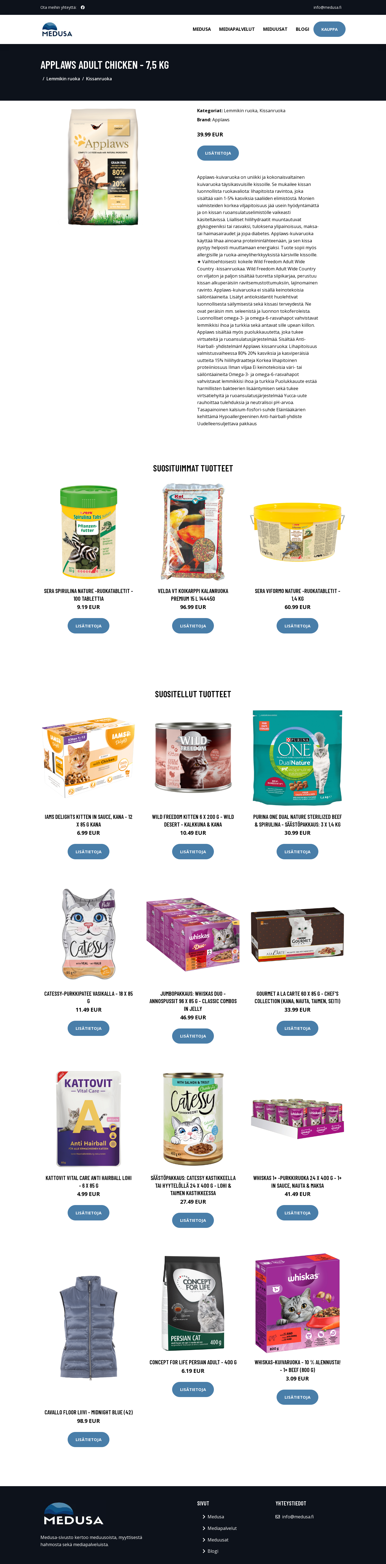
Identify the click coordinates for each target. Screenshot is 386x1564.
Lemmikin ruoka (63, 79)
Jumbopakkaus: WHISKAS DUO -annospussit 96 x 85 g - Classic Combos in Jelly (193, 1001)
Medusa (202, 29)
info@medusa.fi (327, 7)
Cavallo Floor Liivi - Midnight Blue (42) (89, 1412)
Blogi (302, 29)
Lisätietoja (218, 153)
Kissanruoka (99, 79)
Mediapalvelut (237, 29)
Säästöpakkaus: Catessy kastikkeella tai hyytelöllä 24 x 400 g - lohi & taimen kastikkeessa (193, 1185)
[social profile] (83, 7)
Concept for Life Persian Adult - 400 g (193, 1362)
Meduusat (275, 29)
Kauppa (329, 29)
